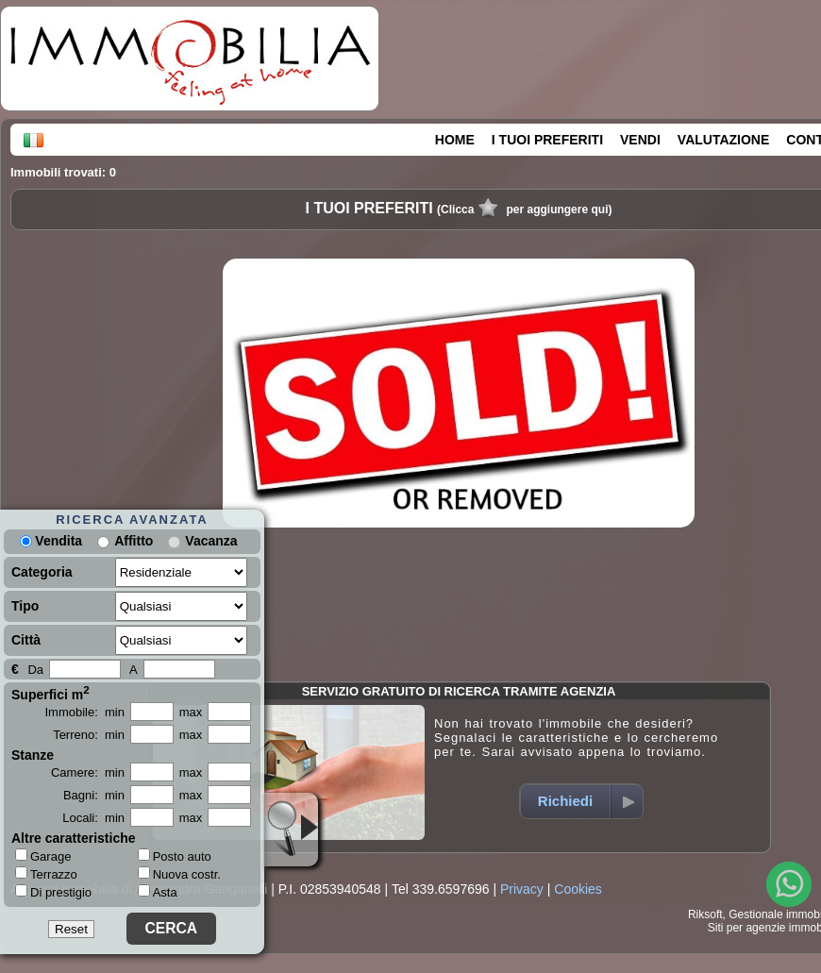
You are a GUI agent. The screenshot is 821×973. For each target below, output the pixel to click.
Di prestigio (53, 891)
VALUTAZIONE (723, 139)
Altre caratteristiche (73, 838)
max (191, 712)
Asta (157, 892)
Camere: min (88, 772)
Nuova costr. (179, 874)
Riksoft (705, 914)
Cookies (578, 889)
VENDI (640, 139)
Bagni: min (94, 795)
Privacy (522, 889)
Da (35, 670)
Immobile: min (84, 712)
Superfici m (50, 692)
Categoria (42, 571)
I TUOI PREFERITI (547, 139)
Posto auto (174, 856)
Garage (43, 856)
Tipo (25, 605)
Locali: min (93, 818)
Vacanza (211, 540)
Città (26, 639)
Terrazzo (46, 873)
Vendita (51, 540)
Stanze (32, 755)
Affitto (133, 540)
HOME (455, 139)
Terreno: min (89, 735)
